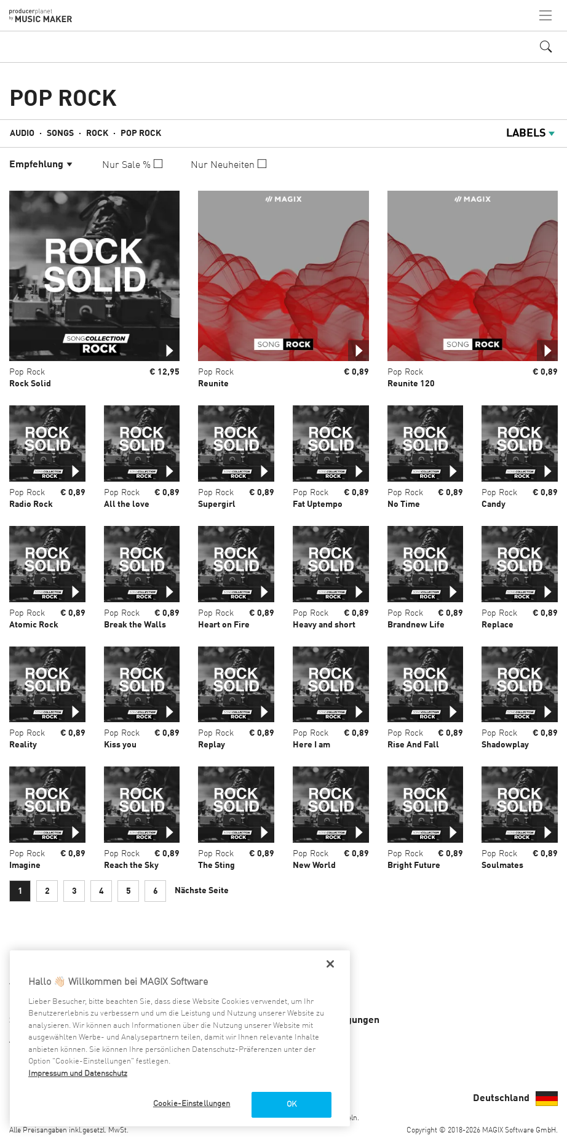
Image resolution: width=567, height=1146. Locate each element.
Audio (22, 133)
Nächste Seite (202, 890)
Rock (97, 133)
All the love (126, 504)
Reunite (213, 384)
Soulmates (502, 865)
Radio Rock (31, 504)
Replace (497, 625)
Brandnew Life (416, 625)
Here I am (311, 745)
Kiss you (120, 745)
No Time (403, 504)
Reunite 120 (411, 384)
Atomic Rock (33, 625)
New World (314, 865)
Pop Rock (141, 133)
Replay (211, 745)
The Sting (216, 865)
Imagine (25, 865)
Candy (494, 504)
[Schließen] (330, 963)
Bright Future (413, 865)
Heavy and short (324, 625)
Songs (60, 133)
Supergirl (217, 504)
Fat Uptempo (318, 504)
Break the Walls (135, 625)
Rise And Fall (413, 745)
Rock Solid (30, 384)
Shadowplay (505, 745)
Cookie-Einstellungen (192, 1104)
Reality (23, 745)
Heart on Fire (224, 625)
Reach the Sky (131, 865)
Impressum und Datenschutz (77, 1074)
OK (291, 1104)
